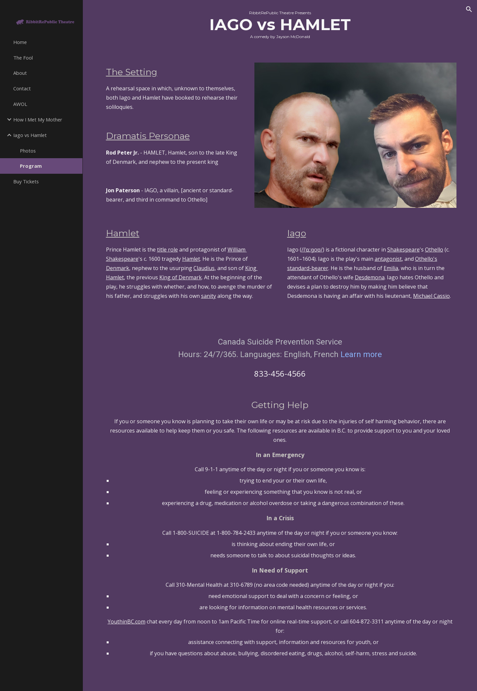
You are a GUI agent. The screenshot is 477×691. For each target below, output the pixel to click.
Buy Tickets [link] (26, 181)
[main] (280, 27)
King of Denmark (180, 277)
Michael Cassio (431, 295)
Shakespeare (403, 249)
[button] (469, 9)
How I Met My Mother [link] (37, 119)
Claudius (204, 268)
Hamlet (191, 258)
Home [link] (20, 42)
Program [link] (31, 165)
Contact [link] (22, 88)
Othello (434, 249)
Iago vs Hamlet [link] (30, 135)
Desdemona (370, 277)
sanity (208, 295)
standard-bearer (307, 268)
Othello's (426, 258)
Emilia (391, 268)
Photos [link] (28, 150)
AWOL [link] (20, 104)
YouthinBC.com (126, 621)
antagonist (388, 258)
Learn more (361, 354)
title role (167, 249)
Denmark (117, 268)
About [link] (20, 72)
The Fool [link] (23, 57)
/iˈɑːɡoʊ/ (312, 249)
